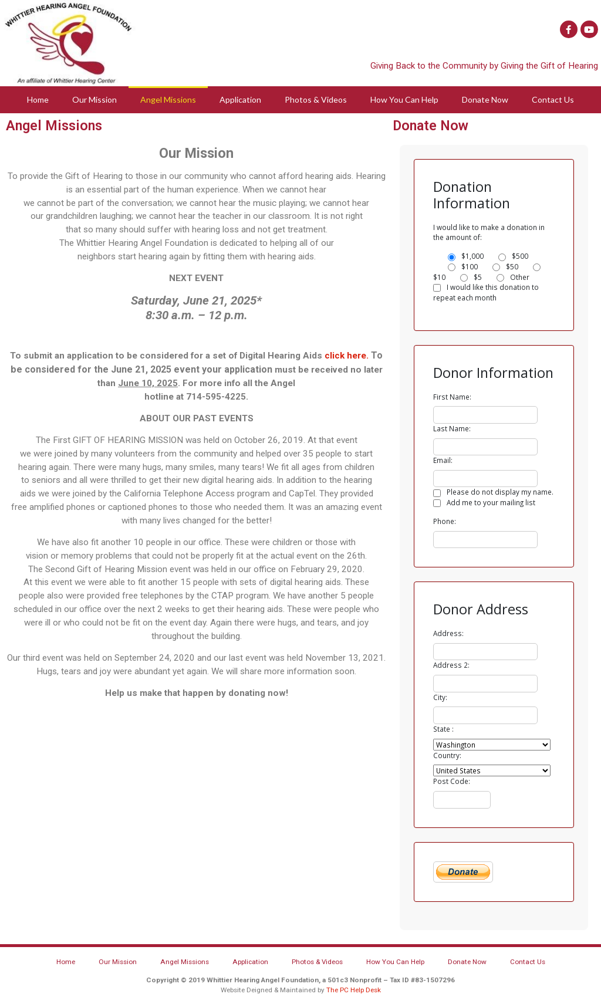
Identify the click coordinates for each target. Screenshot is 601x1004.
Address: (448, 633)
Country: (447, 755)
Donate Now (485, 99)
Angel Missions (168, 99)
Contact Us (553, 99)
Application (240, 99)
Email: (443, 460)
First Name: (452, 396)
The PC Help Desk (353, 990)
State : (443, 728)
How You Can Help (404, 99)
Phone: (444, 521)
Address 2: (451, 665)
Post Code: (451, 781)
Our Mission (94, 99)
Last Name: (452, 428)
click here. (347, 355)
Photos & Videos (316, 99)
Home (38, 99)
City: (440, 697)
